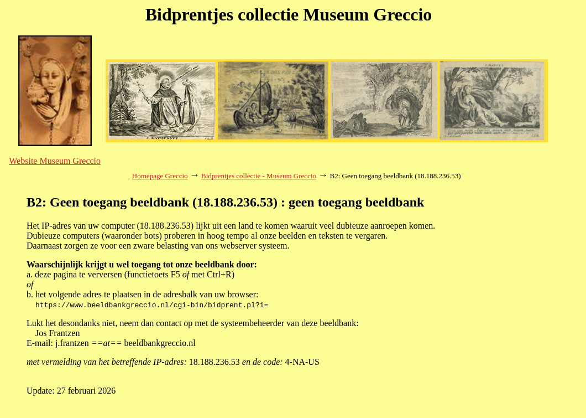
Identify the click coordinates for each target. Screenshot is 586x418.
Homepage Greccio (160, 176)
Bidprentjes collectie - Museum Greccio (258, 176)
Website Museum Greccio (55, 161)
